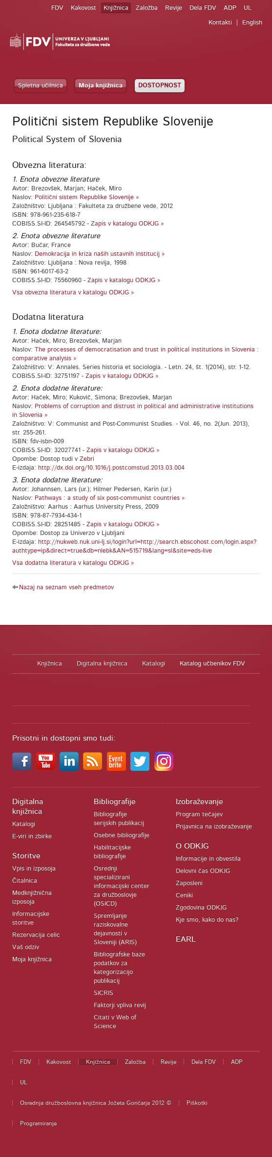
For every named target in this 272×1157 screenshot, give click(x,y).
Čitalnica (24, 881)
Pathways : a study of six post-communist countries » (110, 498)
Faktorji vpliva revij (120, 1005)
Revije (173, 8)
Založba (147, 8)
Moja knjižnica (101, 86)
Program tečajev (199, 814)
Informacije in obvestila (208, 859)
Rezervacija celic (36, 935)
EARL (186, 939)
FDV (57, 8)
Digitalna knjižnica (102, 664)
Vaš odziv (25, 947)
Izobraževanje (199, 802)
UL (247, 8)
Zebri (87, 459)
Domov (19, 664)
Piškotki (197, 1103)
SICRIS (103, 993)
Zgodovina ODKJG (201, 908)
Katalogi (153, 664)
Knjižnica (116, 8)
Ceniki (184, 895)
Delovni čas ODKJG (203, 871)
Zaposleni (189, 883)
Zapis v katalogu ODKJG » (127, 224)
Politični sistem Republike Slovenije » (87, 197)
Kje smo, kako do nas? (207, 920)
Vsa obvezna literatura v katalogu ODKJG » (73, 292)
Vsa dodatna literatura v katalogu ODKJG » (73, 563)
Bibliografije (115, 802)
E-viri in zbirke (32, 836)
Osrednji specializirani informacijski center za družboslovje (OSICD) (121, 886)
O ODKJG (192, 846)
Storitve (26, 856)
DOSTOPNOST (159, 86)
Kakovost (83, 8)
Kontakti (220, 23)
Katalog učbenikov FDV (212, 664)
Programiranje (38, 1123)
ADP (230, 8)
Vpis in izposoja (34, 869)
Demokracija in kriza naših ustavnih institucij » (100, 254)
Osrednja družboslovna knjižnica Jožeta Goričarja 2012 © (95, 1103)
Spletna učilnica (40, 86)
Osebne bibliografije (121, 835)
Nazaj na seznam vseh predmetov (66, 587)
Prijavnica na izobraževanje (214, 827)
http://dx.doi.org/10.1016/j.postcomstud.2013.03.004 (111, 468)
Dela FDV (202, 8)
